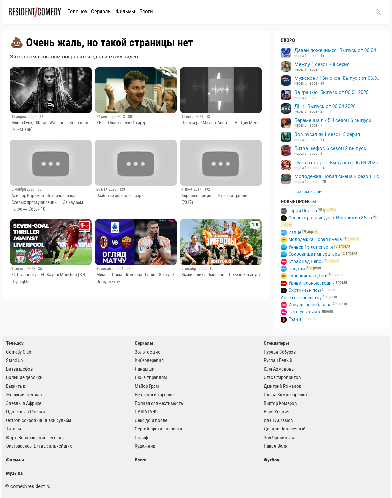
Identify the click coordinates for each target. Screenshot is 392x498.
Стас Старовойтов (282, 377)
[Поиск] (378, 11)
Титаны (13, 429)
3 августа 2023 (23, 268)
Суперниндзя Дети (308, 275)
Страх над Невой (306, 261)
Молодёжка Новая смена (315, 239)
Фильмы (125, 11)
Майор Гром (147, 386)
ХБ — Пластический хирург (122, 122)
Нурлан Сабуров (280, 352)
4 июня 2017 (191, 189)
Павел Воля (275, 446)
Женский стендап (24, 394)
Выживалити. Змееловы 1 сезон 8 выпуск (220, 274)
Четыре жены (302, 311)
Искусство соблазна (310, 304)
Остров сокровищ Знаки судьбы (38, 420)
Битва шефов (19, 369)
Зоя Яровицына (279, 437)
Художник (145, 446)
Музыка (14, 473)
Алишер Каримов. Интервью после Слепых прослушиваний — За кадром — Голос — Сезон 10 (50, 202)
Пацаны (296, 268)
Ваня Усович (276, 412)
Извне (294, 232)
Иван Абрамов (278, 420)
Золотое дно (148, 352)
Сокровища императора (314, 254)
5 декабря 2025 (194, 268)
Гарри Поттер (302, 210)
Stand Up (14, 360)
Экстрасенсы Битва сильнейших (39, 446)
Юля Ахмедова (279, 369)
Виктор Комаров (280, 403)
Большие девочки (24, 377)
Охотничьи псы (304, 290)
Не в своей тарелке (154, 394)
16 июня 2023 (192, 116)
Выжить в (16, 386)
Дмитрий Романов (283, 386)
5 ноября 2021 (23, 189)
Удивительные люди (310, 283)
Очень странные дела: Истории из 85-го (330, 217)
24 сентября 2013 (111, 116)
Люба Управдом (151, 377)
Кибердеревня (149, 360)
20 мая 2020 (106, 189)
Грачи (294, 319)
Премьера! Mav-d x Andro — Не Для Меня (220, 122)
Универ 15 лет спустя (310, 246)
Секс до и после (151, 420)
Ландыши (144, 369)
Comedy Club (18, 352)
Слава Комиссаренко (285, 394)
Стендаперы (276, 343)
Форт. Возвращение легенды (35, 437)
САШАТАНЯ (146, 412)
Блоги (146, 11)
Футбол (271, 460)
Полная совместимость (159, 403)
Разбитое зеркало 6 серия (121, 195)
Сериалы (101, 11)
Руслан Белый (278, 360)
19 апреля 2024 (24, 116)
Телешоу (77, 11)
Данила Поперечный (285, 429)
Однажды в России (25, 412)
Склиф (141, 437)
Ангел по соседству (301, 297)
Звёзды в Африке (23, 403)
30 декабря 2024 (110, 268)
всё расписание (308, 191)
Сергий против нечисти (158, 429)
